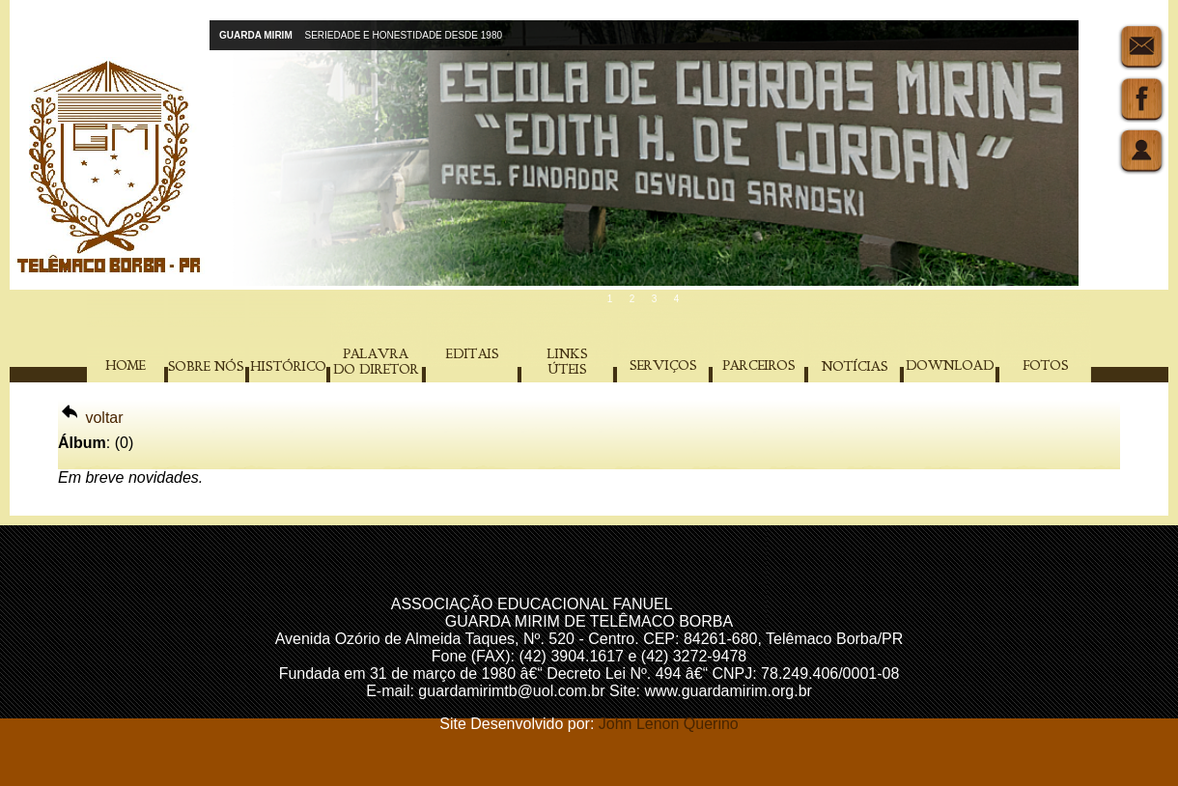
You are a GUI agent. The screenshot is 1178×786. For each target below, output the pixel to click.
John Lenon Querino (669, 724)
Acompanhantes (732, 604)
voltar (91, 417)
